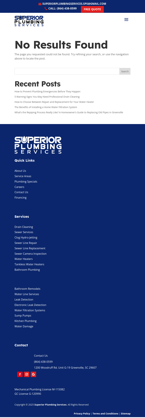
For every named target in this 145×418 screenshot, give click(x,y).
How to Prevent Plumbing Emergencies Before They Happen (47, 92)
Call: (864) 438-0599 (62, 9)
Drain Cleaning (24, 227)
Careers (19, 187)
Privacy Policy (82, 414)
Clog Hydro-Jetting (26, 238)
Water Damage (24, 327)
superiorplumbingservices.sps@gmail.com (74, 4)
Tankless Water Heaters (29, 265)
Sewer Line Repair (26, 244)
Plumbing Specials (26, 182)
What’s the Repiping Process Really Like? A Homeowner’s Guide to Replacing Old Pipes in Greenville (69, 113)
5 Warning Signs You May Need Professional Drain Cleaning (47, 97)
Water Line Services (27, 295)
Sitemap (125, 414)
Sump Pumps (23, 316)
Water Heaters (24, 260)
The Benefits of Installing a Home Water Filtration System (46, 107)
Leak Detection (24, 300)
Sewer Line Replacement (30, 249)
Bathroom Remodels (27, 289)
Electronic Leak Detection (30, 305)
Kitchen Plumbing (26, 322)
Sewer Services (24, 233)
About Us (20, 171)
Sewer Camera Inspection (31, 254)
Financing (21, 198)
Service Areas (23, 177)
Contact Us (21, 193)
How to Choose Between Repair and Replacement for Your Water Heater (54, 102)
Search (125, 72)
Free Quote (93, 10)
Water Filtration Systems (30, 311)
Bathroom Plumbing (27, 270)
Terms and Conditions (105, 414)
